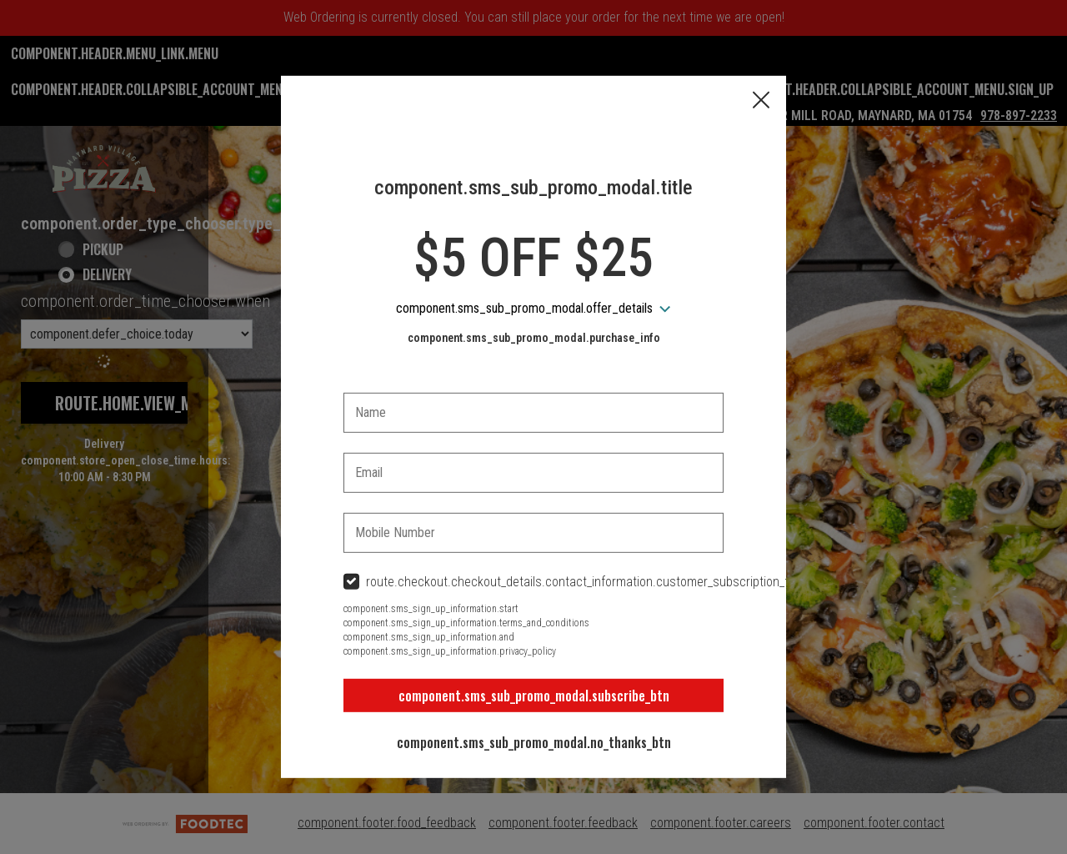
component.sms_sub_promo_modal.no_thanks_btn (534, 742)
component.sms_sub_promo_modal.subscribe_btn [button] (533, 696)
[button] (761, 102)
